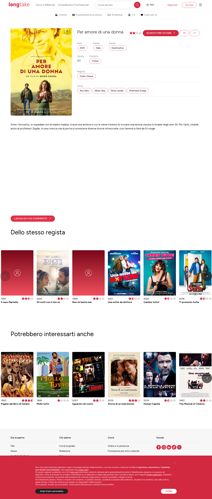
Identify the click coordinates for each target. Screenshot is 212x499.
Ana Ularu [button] (84, 90)
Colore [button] (95, 61)
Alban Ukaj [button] (100, 90)
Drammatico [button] (117, 48)
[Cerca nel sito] (118, 5)
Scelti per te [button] (149, 15)
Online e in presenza (118, 446)
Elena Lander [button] (117, 90)
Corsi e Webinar (45, 4)
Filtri (150, 5)
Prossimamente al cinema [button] (87, 15)
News (14, 451)
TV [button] (131, 15)
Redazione (64, 451)
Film (13, 446)
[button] (161, 33)
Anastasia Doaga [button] (137, 90)
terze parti (74, 472)
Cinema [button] (61, 15)
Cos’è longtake (67, 446)
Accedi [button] (189, 5)
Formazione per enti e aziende (123, 451)
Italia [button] (98, 48)
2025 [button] (82, 48)
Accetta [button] (169, 491)
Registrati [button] (172, 5)
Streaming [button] (115, 15)
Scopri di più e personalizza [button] (51, 491)
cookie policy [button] (83, 470)
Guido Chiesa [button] (86, 76)
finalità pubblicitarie (154, 475)
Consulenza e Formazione (73, 4)
